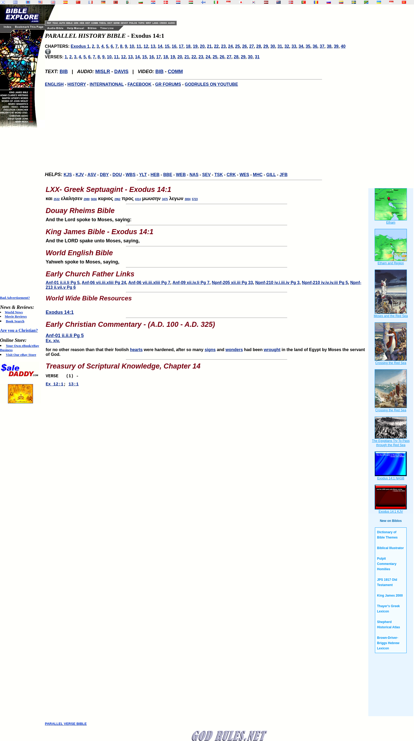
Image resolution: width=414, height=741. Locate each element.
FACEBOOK (140, 84)
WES (244, 174)
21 (209, 46)
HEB (154, 174)
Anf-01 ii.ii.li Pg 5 (62, 282)
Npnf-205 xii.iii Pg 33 (232, 282)
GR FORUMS (168, 84)
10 (131, 46)
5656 (94, 199)
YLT (143, 174)
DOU (117, 174)
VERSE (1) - (63, 377)
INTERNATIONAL (107, 84)
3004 (187, 199)
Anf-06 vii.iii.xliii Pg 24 (104, 282)
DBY (104, 174)
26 (244, 46)
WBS (130, 174)
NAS (194, 174)
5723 (195, 199)
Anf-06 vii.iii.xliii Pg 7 (149, 282)
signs (210, 349)
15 (167, 46)
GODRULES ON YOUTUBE (211, 84)
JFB (284, 174)
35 (307, 46)
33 (293, 46)
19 (195, 46)
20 (202, 46)
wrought (272, 349)
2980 (87, 199)
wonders (234, 349)
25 (237, 46)
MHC (257, 174)
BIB (64, 71)
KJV (80, 174)
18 (188, 46)
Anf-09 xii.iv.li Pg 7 (190, 282)
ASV (91, 174)
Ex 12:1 (54, 386)
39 (336, 46)
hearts (136, 349)
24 (230, 46)
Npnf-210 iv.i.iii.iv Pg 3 (277, 282)
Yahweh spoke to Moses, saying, (206, 255)
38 (329, 46)
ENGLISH (54, 84)
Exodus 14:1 (60, 312)
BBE (167, 174)
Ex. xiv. (53, 340)
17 (181, 46)
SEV (206, 174)
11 (139, 46)
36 (315, 46)
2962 (117, 199)
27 (251, 46)
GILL (271, 174)
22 (216, 46)
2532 (57, 199)
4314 (138, 199)
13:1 (73, 386)
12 (146, 46)
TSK (218, 174)
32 (286, 46)
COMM (175, 71)
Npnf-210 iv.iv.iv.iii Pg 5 (325, 282)
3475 (165, 199)
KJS (68, 174)
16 (174, 46)
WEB (181, 174)
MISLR (102, 71)
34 (301, 46)
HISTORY (76, 84)
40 (343, 46)
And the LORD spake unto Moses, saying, (206, 234)
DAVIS (121, 71)
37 (322, 46)
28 (258, 46)
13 (152, 46)
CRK (231, 174)
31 (279, 46)
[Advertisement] (21, 212)
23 (223, 46)
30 (272, 46)
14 (160, 46)
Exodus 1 (80, 46)
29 (265, 46)
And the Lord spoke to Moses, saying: (206, 213)
